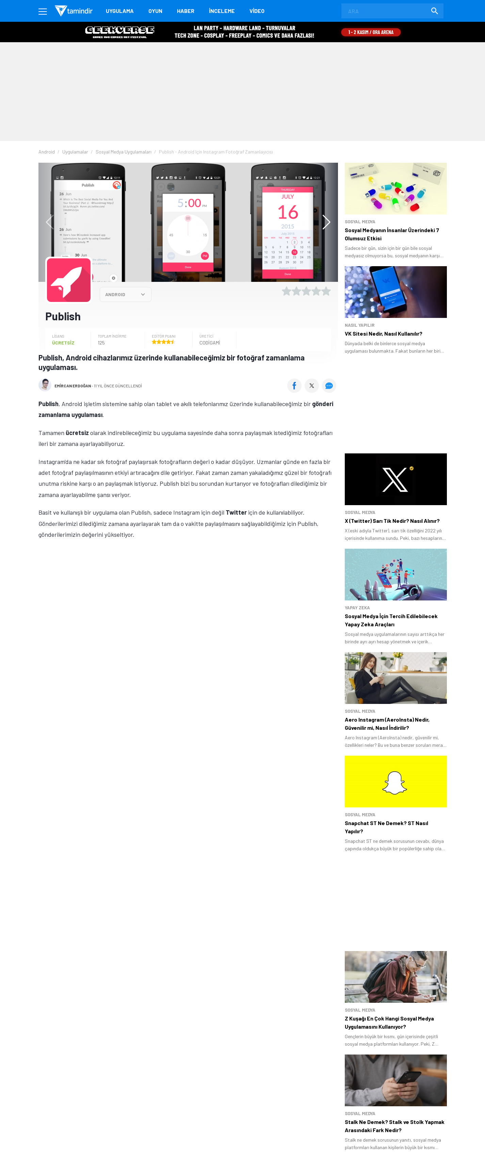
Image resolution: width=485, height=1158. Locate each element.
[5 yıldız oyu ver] (326, 291)
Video (256, 10)
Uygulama (120, 10)
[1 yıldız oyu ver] (286, 291)
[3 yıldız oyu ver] (306, 291)
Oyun (155, 10)
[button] (323, 222)
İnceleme (222, 10)
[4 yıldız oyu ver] (316, 291)
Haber (185, 10)
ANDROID (115, 294)
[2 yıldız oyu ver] (296, 291)
